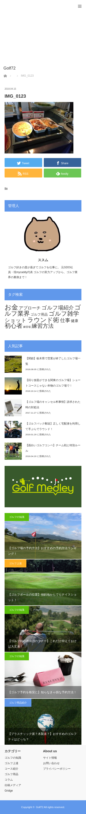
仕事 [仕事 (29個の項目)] (65, 320)
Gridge (9, 790)
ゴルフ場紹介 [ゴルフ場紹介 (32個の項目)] (58, 308)
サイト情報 (50, 757)
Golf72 (39, 807)
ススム (43, 260)
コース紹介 (11, 768)
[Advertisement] (36, 35)
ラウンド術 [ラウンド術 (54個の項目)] (43, 319)
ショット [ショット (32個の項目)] (16, 320)
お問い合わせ (51, 763)
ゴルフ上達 (15, 563)
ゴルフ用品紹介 (18, 702)
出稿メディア (13, 785)
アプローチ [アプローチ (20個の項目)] (30, 307)
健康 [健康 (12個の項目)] (74, 321)
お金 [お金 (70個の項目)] (11, 307)
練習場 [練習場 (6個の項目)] (27, 326)
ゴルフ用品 (11, 774)
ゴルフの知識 (16, 517)
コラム (9, 779)
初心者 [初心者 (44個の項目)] (13, 325)
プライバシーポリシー (57, 768)
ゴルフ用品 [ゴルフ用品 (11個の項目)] (39, 314)
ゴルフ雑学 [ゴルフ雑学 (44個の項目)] (64, 313)
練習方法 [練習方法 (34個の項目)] (43, 326)
